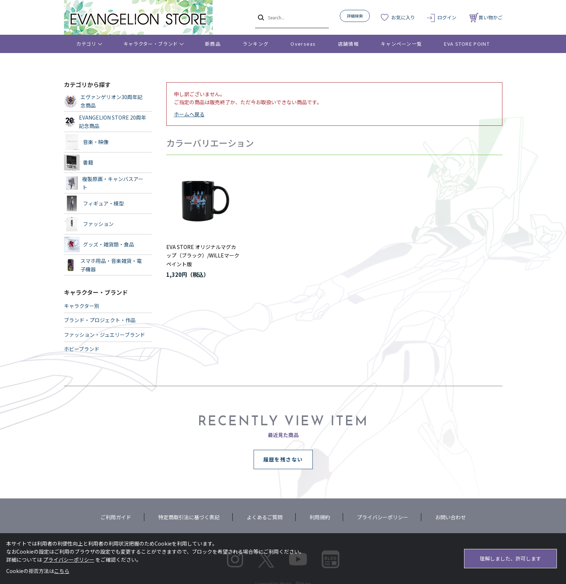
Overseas (303, 43)
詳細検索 (355, 16)
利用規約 (319, 517)
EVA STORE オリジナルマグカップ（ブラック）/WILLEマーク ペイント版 (202, 255)
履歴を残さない (283, 459)
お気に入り (403, 17)
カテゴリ (86, 43)
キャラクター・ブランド (151, 43)
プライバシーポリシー (382, 517)
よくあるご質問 (264, 517)
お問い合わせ (450, 517)
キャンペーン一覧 (401, 43)
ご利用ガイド (115, 517)
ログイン (446, 17)
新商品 (213, 43)
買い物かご (486, 17)
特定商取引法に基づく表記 (189, 517)
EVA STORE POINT (467, 43)
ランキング (256, 43)
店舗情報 (348, 43)
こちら (61, 570)
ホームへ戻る (189, 114)
